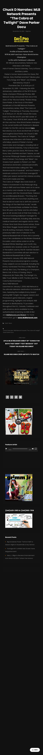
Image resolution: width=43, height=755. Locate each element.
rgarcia (28, 31)
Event (6, 323)
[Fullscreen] (36, 449)
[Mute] (33, 449)
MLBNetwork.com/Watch (16, 315)
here (33, 128)
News (10, 323)
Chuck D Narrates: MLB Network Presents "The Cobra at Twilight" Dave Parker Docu (21, 331)
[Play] (6, 449)
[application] (21, 457)
